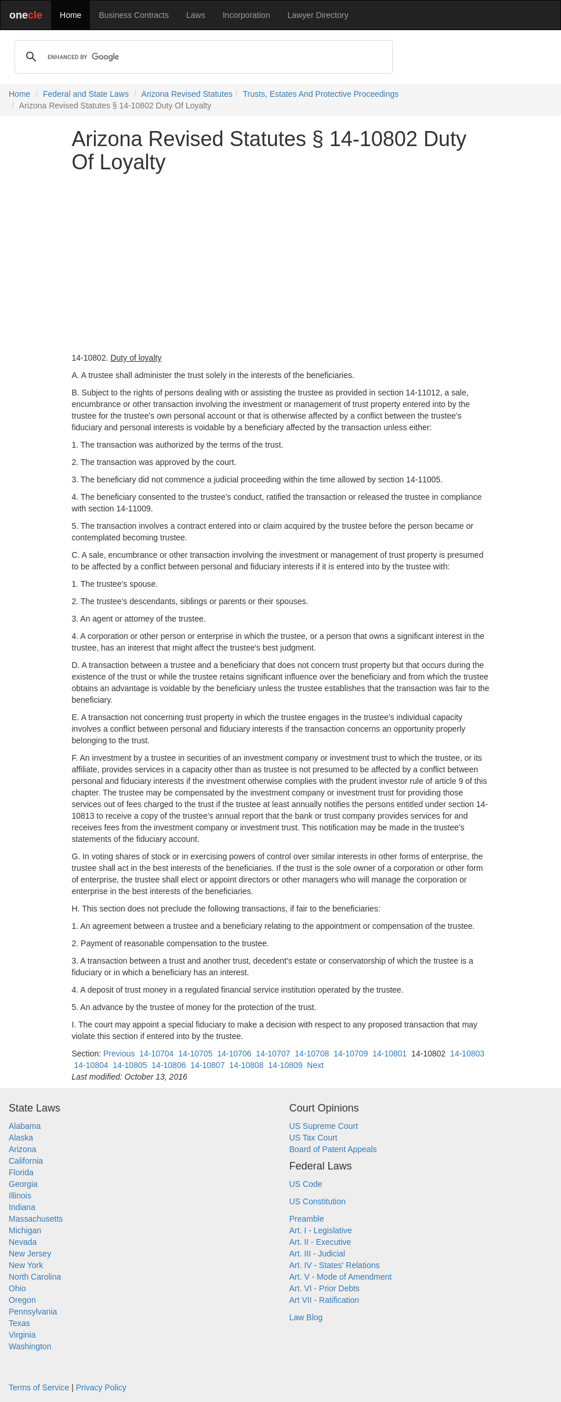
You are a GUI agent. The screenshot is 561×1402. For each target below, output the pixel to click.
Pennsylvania (33, 1311)
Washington (30, 1346)
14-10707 (273, 1053)
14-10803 (467, 1053)
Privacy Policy (101, 1387)
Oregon (22, 1300)
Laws (195, 15)
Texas (19, 1323)
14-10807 (207, 1065)
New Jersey (30, 1253)
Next (315, 1065)
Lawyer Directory (317, 15)
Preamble (306, 1218)
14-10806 (168, 1065)
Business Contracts (134, 15)
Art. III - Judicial (317, 1253)
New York (26, 1265)
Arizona (22, 1149)
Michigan (25, 1230)
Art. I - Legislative (320, 1230)
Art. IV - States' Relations (334, 1265)
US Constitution (317, 1201)
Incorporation (246, 15)
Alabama (25, 1126)
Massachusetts (36, 1218)
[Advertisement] (281, 262)
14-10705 (195, 1053)
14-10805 (130, 1065)
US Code (306, 1184)
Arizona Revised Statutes (187, 94)
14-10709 (351, 1053)
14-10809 (285, 1065)
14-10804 (91, 1065)
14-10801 (389, 1053)
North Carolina (35, 1276)
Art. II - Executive (320, 1242)
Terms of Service (39, 1387)
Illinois (20, 1195)
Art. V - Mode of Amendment (340, 1276)
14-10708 (312, 1053)
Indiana (22, 1207)
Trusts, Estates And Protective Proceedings (321, 94)
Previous (119, 1053)
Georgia (23, 1184)
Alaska (21, 1137)
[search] (202, 57)
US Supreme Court (323, 1126)
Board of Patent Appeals (333, 1149)
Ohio (17, 1288)
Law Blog (306, 1317)
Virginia (22, 1334)
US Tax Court (313, 1137)
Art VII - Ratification (324, 1300)
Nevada (23, 1242)
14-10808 (246, 1065)
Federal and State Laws (86, 94)
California (26, 1160)
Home (70, 15)
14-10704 (156, 1053)
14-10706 (234, 1053)
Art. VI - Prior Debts (324, 1288)
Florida (21, 1172)
